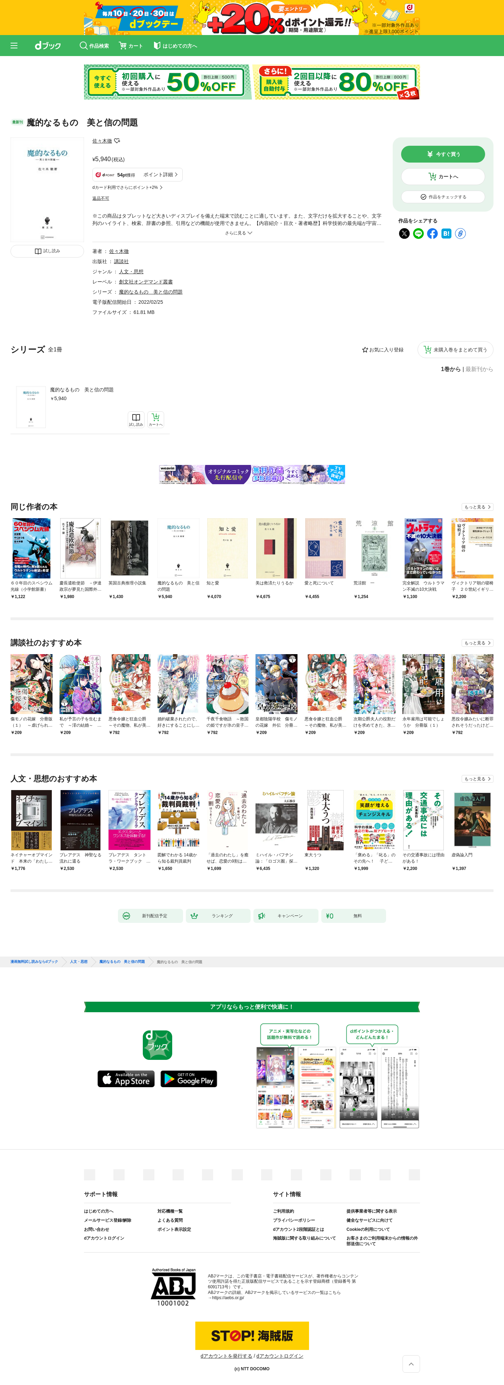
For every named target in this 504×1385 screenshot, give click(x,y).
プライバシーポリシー (294, 1220)
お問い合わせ (96, 1229)
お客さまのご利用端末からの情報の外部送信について (382, 1241)
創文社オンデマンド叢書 (146, 281)
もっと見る (474, 507)
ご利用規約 (283, 1211)
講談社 (121, 261)
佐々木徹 (102, 141)
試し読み (51, 250)
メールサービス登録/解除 (107, 1220)
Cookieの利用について (368, 1229)
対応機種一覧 (170, 1211)
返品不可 (100, 198)
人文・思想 (131, 271)
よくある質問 (170, 1220)
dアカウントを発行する (226, 1356)
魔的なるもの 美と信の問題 (82, 389)
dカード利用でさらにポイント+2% (125, 187)
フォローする (116, 140)
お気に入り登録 (386, 349)
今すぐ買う (448, 154)
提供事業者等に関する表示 (371, 1211)
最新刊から (479, 369)
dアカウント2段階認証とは (298, 1229)
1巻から (451, 369)
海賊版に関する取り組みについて (304, 1238)
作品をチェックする (448, 196)
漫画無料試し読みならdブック (34, 962)
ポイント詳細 (158, 174)
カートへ (448, 176)
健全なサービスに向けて (369, 1220)
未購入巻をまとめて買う (461, 349)
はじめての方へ (98, 1211)
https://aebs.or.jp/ (228, 1297)
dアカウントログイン (104, 1238)
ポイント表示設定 (174, 1229)
